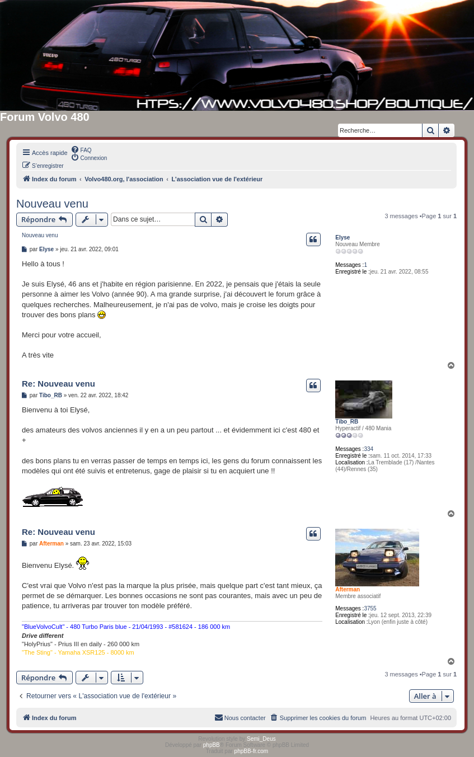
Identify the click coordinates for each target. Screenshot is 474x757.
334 (368, 449)
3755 (370, 608)
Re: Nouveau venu (58, 383)
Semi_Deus (261, 739)
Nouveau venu (52, 204)
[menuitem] (81, 149)
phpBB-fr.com (251, 751)
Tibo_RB (346, 422)
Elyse (342, 237)
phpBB (211, 745)
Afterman (347, 589)
